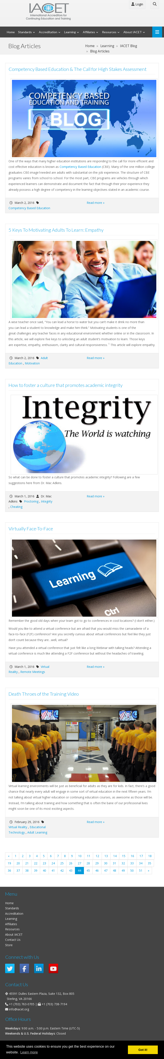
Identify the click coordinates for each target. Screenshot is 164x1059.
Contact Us (12, 940)
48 (114, 870)
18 (150, 856)
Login (137, 4)
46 (97, 870)
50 (132, 870)
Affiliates (89, 32)
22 (35, 863)
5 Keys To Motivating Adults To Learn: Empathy (56, 230)
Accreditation (48, 32)
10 (80, 856)
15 (123, 856)
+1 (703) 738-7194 (54, 1004)
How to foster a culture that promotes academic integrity (66, 385)
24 (53, 863)
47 (105, 870)
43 (70, 870)
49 (123, 870)
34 (140, 863)
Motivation (32, 363)
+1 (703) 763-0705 (21, 1004)
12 (97, 856)
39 (35, 870)
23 (44, 863)
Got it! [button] (142, 1050)
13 (106, 856)
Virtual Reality (18, 827)
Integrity (46, 501)
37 (18, 870)
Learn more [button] (29, 1052)
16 (132, 856)
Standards (25, 32)
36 (9, 870)
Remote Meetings (32, 672)
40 (44, 870)
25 (62, 863)
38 (27, 870)
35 (149, 863)
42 (62, 870)
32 (123, 863)
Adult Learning (37, 832)
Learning (70, 32)
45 (88, 870)
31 (114, 863)
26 (70, 863)
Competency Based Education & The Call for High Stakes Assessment (77, 69)
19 (9, 863)
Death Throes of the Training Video (44, 694)
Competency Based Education (80, 167)
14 (115, 856)
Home (11, 32)
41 (53, 870)
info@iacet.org (19, 1009)
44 (81, 870)
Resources (109, 32)
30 (105, 863)
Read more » (95, 203)
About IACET (132, 32)
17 (141, 856)
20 (18, 863)
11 (88, 856)
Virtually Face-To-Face (31, 528)
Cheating (16, 507)
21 (27, 863)
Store (9, 945)
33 (132, 863)
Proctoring (31, 501)
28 (88, 863)
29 (97, 863)
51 (140, 870)
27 (79, 863)
